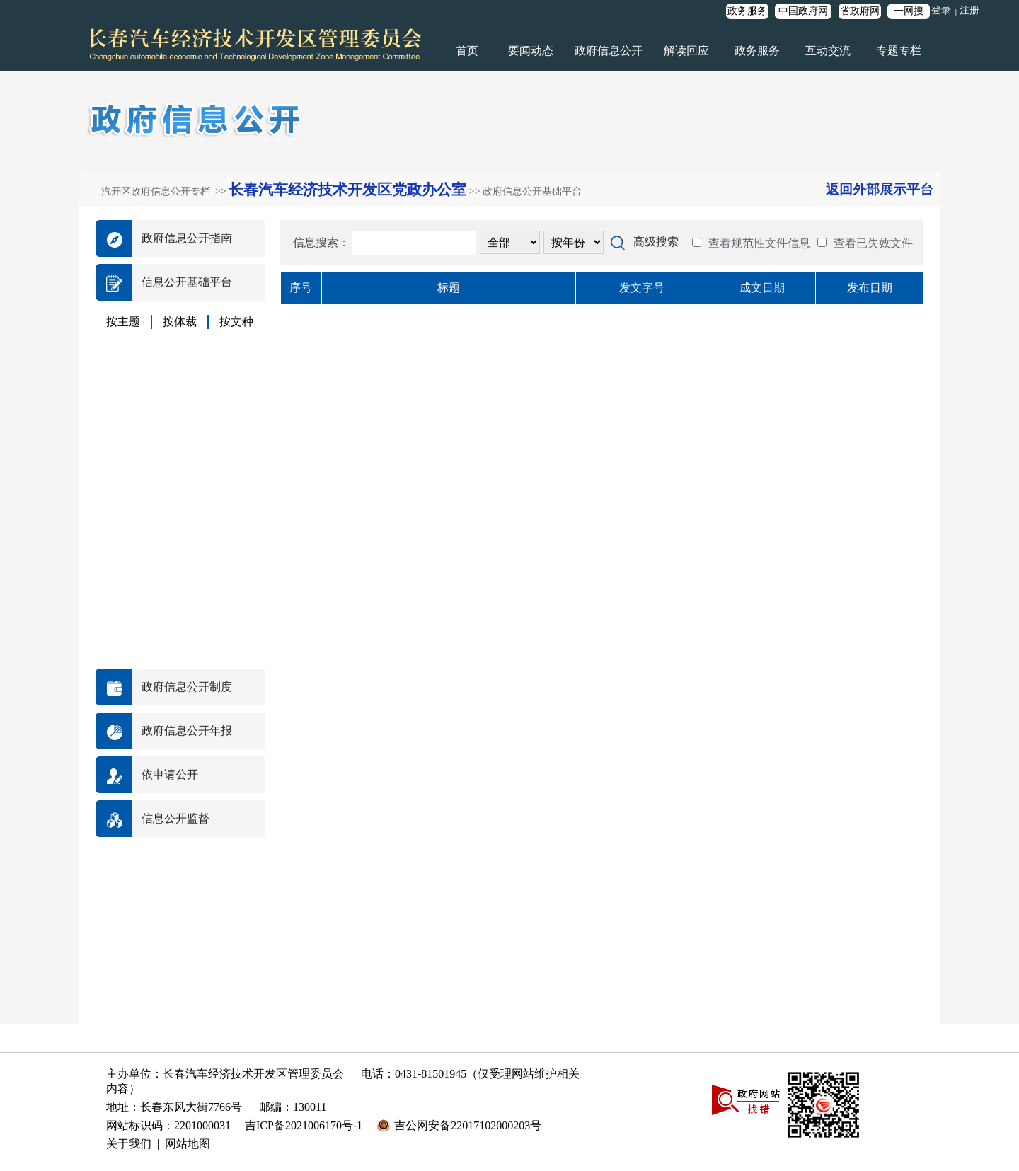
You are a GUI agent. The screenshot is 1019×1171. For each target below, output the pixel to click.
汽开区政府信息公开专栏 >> (165, 191)
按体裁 (180, 322)
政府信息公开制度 (187, 687)
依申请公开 (170, 774)
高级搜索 (656, 242)
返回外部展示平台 (879, 189)
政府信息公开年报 (187, 731)
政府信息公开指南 (187, 238)
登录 (941, 10)
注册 (969, 10)
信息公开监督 (175, 818)
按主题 (123, 322)
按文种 (236, 322)
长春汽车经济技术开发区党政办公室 (347, 189)
